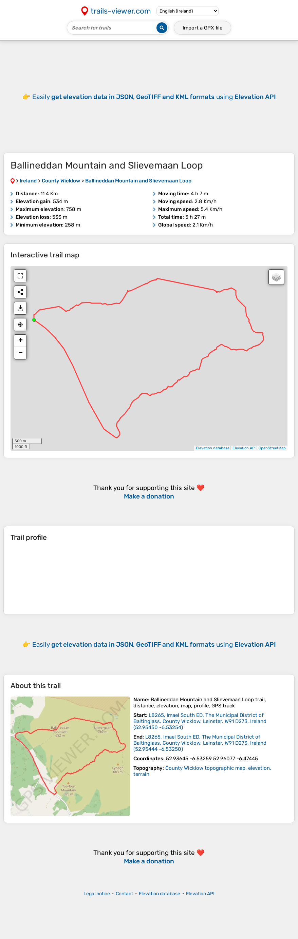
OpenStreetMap (272, 448)
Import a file (202, 28)
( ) (199, 721)
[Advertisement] (149, 96)
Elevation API (244, 448)
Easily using (154, 644)
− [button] (20, 353)
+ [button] (20, 341)
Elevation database (212, 448)
